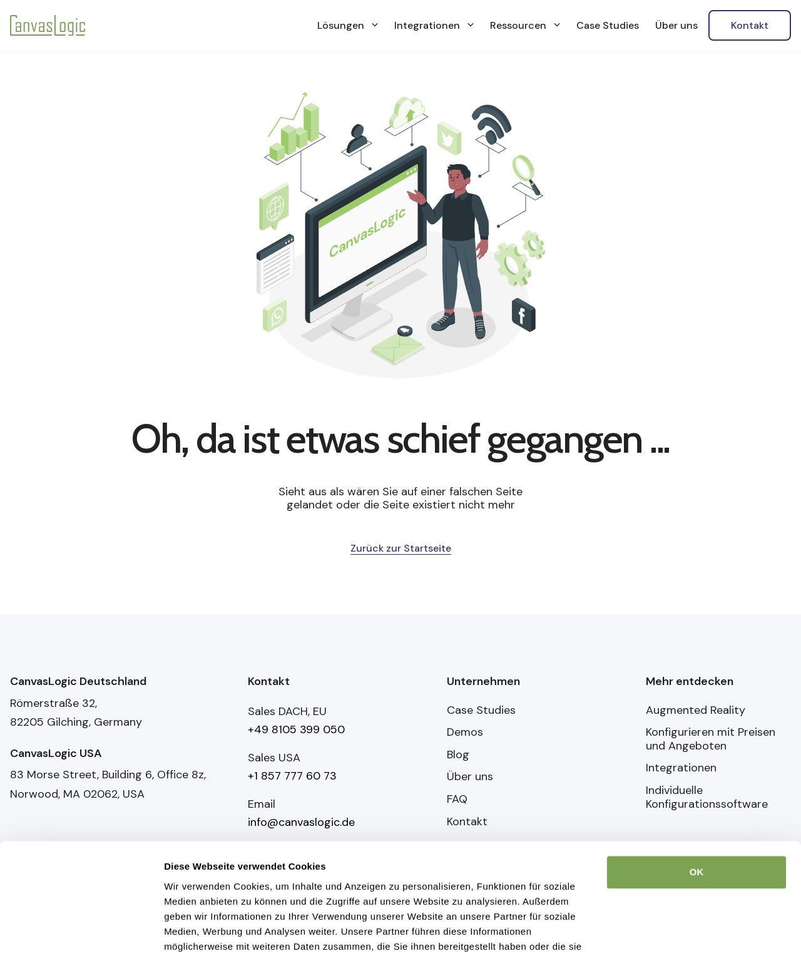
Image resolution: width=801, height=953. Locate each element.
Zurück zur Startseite (400, 548)
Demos (465, 732)
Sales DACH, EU (287, 711)
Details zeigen (195, 928)
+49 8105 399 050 (296, 729)
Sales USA (274, 757)
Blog (458, 755)
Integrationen (681, 768)
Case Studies (481, 711)
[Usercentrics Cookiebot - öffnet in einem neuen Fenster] (81, 928)
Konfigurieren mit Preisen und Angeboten (710, 739)
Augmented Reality (695, 711)
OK (697, 804)
